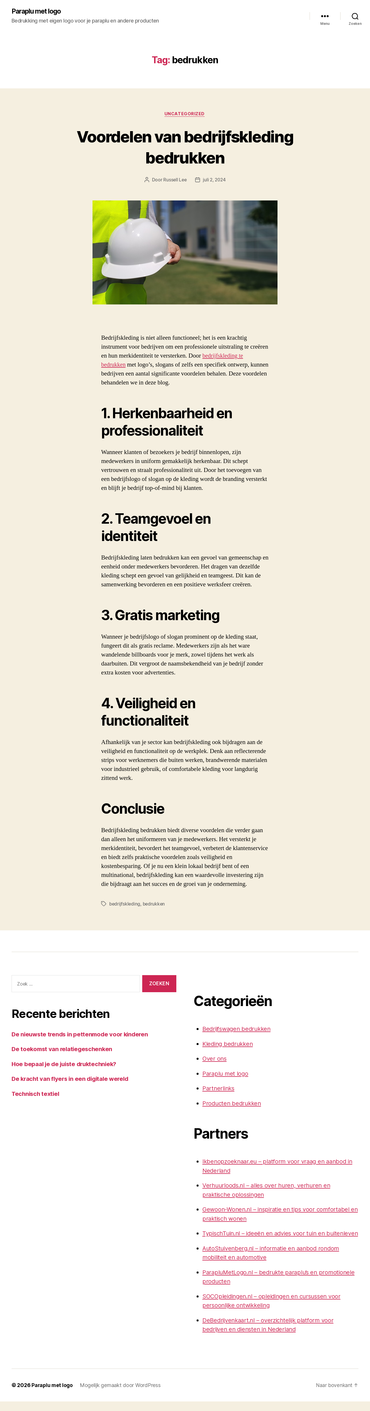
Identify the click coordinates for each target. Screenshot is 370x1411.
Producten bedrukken (233, 1103)
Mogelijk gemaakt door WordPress (121, 1395)
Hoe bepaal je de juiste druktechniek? (66, 1064)
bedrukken (154, 904)
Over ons (215, 1059)
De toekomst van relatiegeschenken (64, 1049)
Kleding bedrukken (229, 1044)
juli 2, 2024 (215, 180)
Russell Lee (174, 180)
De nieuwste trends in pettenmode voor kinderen (82, 1034)
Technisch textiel (36, 1094)
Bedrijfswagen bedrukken (238, 1029)
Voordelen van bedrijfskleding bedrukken (185, 147)
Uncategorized (185, 114)
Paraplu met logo (38, 11)
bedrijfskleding (125, 904)
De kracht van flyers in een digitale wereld (72, 1079)
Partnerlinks (219, 1088)
